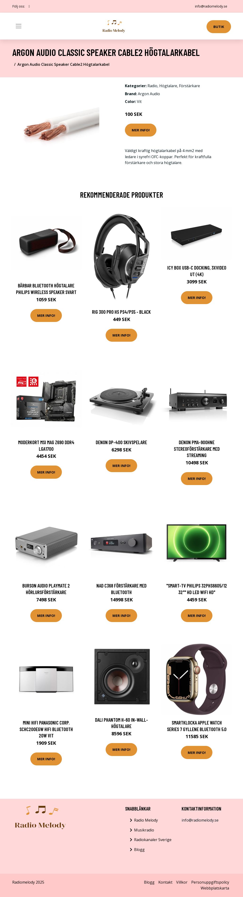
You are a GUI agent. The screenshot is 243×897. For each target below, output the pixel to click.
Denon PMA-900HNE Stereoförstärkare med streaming (197, 448)
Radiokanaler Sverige (152, 839)
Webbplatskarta (215, 888)
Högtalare (168, 85)
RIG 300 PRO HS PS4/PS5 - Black (121, 312)
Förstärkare (189, 85)
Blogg (139, 849)
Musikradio (144, 830)
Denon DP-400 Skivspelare (121, 442)
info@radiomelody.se (211, 6)
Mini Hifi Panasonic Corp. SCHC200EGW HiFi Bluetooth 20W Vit (46, 729)
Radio (152, 85)
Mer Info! (141, 130)
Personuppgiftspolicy (210, 882)
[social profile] (29, 6)
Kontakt (165, 882)
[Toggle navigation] (18, 26)
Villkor (181, 882)
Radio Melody (146, 820)
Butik (218, 26)
